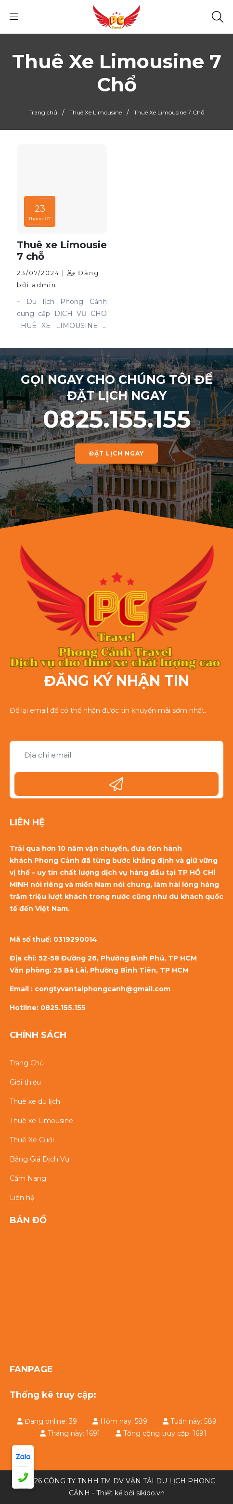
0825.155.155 (117, 419)
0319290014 (75, 939)
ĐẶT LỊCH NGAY (116, 453)
